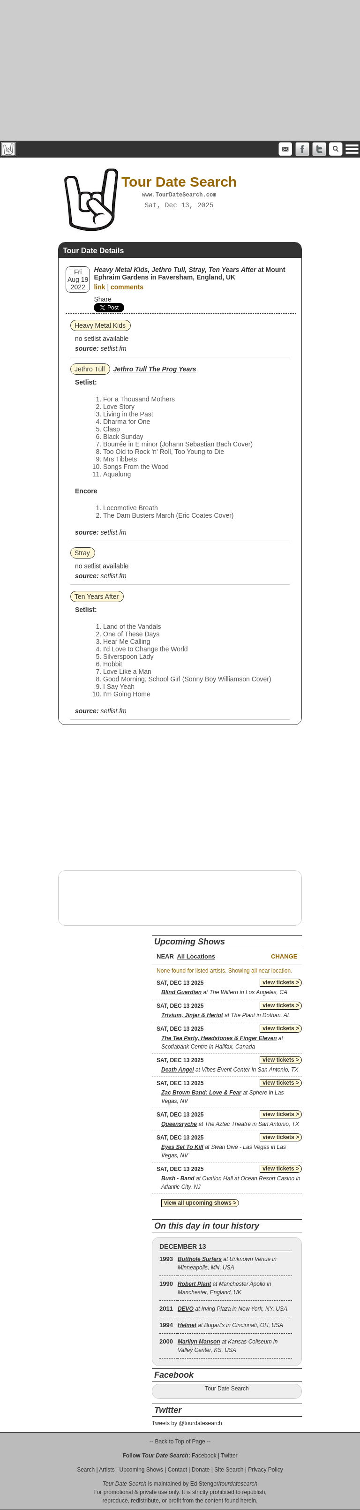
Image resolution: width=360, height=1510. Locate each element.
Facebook (204, 1455)
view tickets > (280, 982)
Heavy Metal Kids (100, 325)
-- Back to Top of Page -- (180, 1441)
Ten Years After (97, 596)
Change (284, 956)
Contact (177, 1469)
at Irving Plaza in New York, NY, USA (232, 1309)
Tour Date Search (226, 1388)
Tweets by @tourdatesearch (187, 1423)
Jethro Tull (90, 369)
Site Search (228, 1469)
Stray (82, 553)
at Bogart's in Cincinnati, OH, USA (230, 1325)
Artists (106, 1469)
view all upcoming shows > (200, 1203)
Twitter (229, 1455)
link (99, 287)
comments (127, 287)
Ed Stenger (204, 1483)
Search (86, 1469)
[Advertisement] (180, 70)
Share (102, 299)
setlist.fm (113, 348)
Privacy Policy (265, 1469)
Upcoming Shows (141, 1469)
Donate (201, 1469)
